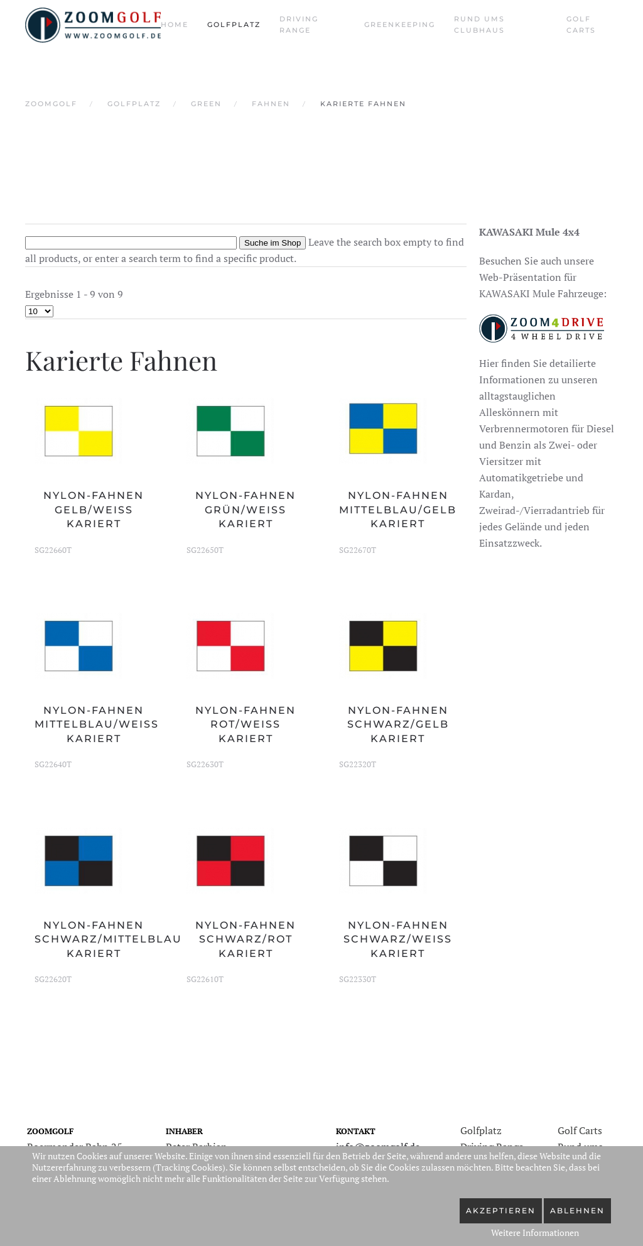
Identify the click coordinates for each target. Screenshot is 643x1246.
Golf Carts (581, 24)
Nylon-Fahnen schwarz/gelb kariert (398, 724)
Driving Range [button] (298, 24)
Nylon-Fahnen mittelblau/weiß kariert (97, 724)
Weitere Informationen (535, 1232)
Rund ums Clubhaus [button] (479, 24)
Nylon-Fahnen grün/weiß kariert (245, 509)
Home (174, 24)
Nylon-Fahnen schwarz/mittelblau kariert (108, 939)
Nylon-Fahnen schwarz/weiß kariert (397, 939)
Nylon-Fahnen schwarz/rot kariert (245, 939)
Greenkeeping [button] (399, 24)
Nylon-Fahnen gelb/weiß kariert (93, 509)
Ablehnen (577, 1210)
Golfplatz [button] (234, 24)
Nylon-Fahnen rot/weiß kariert (245, 724)
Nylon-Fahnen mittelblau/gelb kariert (398, 509)
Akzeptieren (501, 1210)
